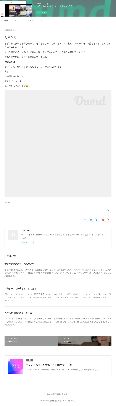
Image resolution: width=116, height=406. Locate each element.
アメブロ (42, 20)
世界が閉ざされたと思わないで (19, 264)
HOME (5, 20)
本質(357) (8, 202)
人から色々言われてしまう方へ (19, 313)
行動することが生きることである (20, 288)
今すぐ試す (41, 12)
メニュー (18, 20)
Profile (30, 20)
